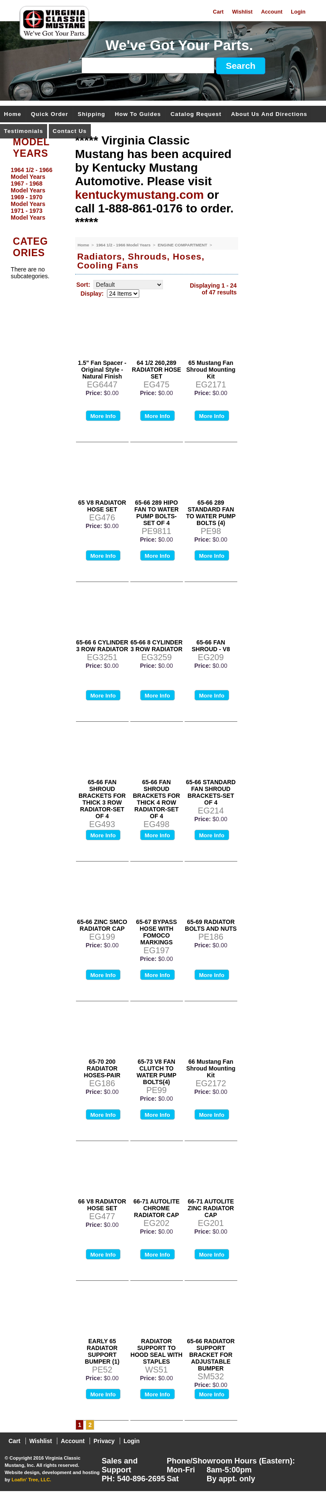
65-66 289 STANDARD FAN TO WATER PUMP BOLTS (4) (211, 512)
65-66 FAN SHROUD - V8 (211, 646)
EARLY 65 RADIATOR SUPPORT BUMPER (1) (102, 1351)
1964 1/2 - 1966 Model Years (124, 245)
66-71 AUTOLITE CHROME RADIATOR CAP (156, 1208)
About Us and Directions (269, 114)
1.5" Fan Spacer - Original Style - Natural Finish (102, 369)
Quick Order (49, 114)
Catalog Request (196, 114)
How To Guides (138, 114)
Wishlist (242, 12)
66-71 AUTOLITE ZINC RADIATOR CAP (211, 1208)
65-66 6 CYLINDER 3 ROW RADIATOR (102, 646)
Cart (218, 12)
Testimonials (23, 131)
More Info (103, 416)
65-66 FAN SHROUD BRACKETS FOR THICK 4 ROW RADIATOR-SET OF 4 (156, 799)
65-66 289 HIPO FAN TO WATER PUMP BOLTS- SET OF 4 (156, 512)
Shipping (91, 114)
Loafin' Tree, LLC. (31, 1479)
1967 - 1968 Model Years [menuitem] (28, 187)
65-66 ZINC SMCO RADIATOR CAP (102, 925)
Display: (92, 293)
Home (12, 114)
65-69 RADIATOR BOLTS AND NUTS (211, 925)
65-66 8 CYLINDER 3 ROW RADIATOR (156, 646)
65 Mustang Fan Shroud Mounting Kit (211, 369)
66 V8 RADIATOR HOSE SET (102, 1205)
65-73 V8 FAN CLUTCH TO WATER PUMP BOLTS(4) (157, 1071)
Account (271, 12)
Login (298, 12)
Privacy (104, 1441)
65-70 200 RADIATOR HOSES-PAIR (102, 1068)
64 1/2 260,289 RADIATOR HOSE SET (156, 369)
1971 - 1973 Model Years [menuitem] (28, 214)
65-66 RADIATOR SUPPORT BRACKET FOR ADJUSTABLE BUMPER (210, 1355)
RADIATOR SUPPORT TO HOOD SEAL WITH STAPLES (156, 1351)
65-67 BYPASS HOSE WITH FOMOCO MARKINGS (156, 932)
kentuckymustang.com (139, 194)
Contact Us (70, 131)
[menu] (35, 194)
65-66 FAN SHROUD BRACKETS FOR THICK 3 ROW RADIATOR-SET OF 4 (102, 799)
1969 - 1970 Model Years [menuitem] (28, 200)
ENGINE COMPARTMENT (182, 245)
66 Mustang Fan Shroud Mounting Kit (211, 1068)
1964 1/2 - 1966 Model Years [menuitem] (31, 173)
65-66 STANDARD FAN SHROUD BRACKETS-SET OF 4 (211, 792)
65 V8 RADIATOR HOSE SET (102, 506)
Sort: (83, 284)
